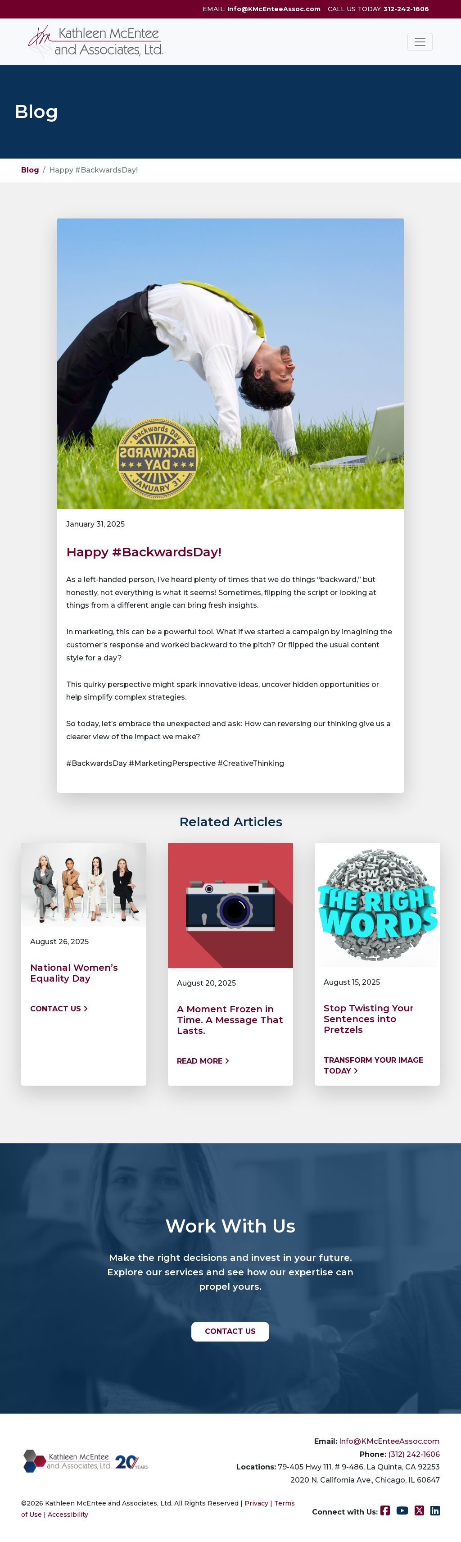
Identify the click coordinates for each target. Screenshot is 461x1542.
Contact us (59, 1009)
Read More (203, 1061)
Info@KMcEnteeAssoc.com (274, 9)
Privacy (256, 1503)
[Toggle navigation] (420, 42)
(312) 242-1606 (414, 1454)
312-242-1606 (406, 9)
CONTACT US (230, 1331)
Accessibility (68, 1514)
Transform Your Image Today (373, 1065)
